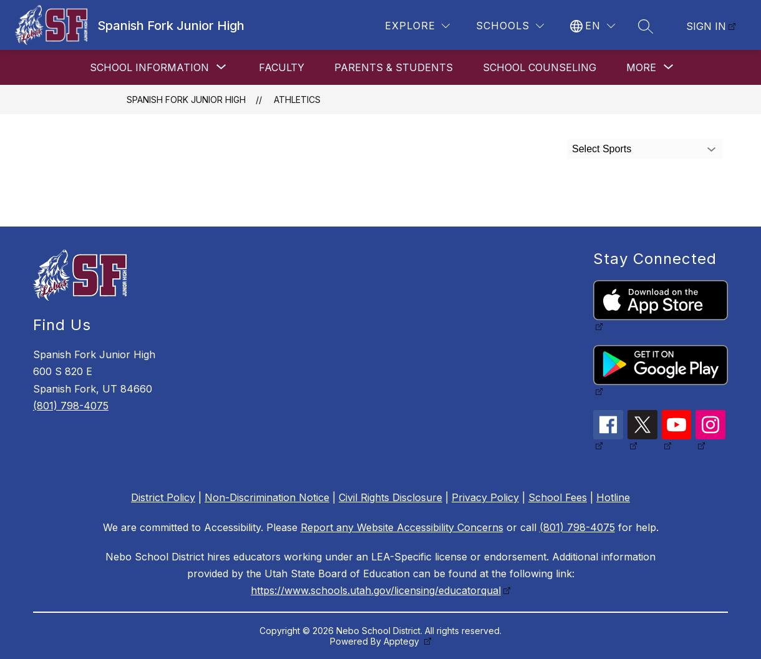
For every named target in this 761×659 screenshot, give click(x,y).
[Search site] (645, 26)
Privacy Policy (485, 497)
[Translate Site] (592, 26)
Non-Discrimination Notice (267, 497)
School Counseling (539, 67)
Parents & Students (393, 67)
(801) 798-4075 (71, 405)
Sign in (706, 26)
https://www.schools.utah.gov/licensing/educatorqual (376, 590)
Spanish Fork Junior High (186, 99)
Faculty (281, 67)
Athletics (297, 99)
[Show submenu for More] (641, 67)
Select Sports (601, 149)
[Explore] (417, 26)
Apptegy (403, 641)
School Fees (557, 497)
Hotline (613, 497)
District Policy (163, 497)
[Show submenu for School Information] (149, 67)
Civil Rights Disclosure (390, 497)
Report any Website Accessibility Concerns (402, 527)
